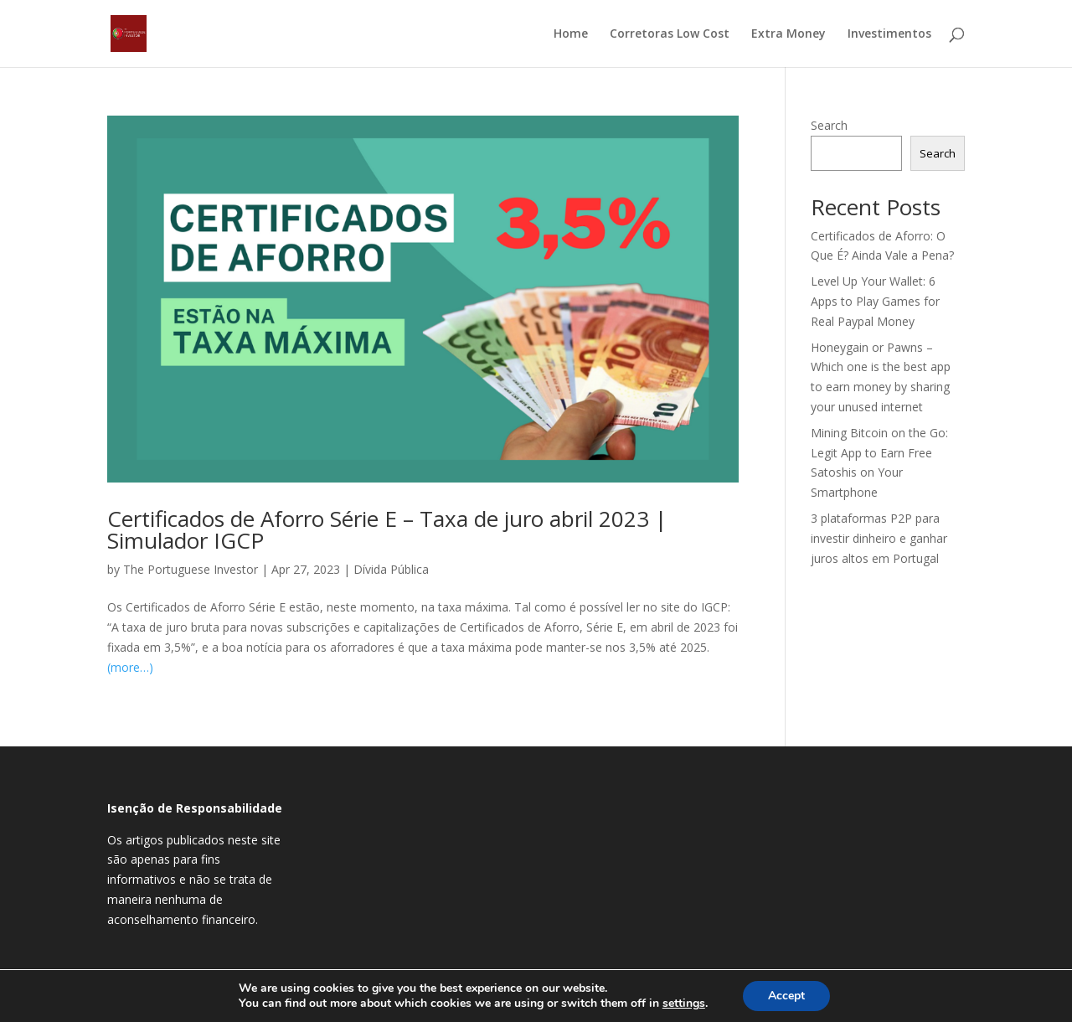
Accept (786, 996)
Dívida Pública (391, 569)
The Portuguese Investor (190, 569)
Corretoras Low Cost (669, 34)
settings (683, 1003)
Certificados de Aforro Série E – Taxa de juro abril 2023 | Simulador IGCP (387, 529)
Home (571, 34)
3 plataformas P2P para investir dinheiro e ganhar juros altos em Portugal (879, 538)
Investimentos (889, 34)
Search (829, 125)
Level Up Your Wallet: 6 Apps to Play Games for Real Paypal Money (875, 301)
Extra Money (788, 34)
